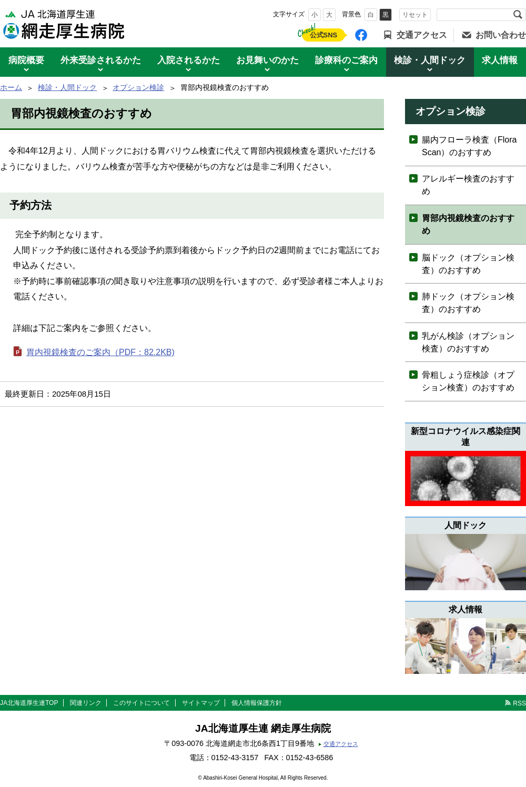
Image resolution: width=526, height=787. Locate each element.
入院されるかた (188, 60)
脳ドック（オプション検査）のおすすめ (468, 264)
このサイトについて (141, 703)
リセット (415, 14)
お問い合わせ (501, 35)
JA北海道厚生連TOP (29, 703)
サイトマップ (201, 703)
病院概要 (26, 60)
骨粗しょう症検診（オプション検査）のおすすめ (468, 381)
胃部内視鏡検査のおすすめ (468, 224)
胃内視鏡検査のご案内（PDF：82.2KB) (100, 352)
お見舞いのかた (267, 60)
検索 (517, 15)
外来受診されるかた (100, 60)
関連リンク (86, 703)
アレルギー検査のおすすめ (468, 185)
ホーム (11, 87)
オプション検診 (138, 87)
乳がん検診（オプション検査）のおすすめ (468, 342)
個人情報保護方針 (256, 703)
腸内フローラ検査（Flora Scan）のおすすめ (469, 146)
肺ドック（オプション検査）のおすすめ (468, 303)
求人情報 (500, 60)
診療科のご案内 (346, 60)
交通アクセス (422, 35)
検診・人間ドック (430, 60)
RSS (519, 703)
